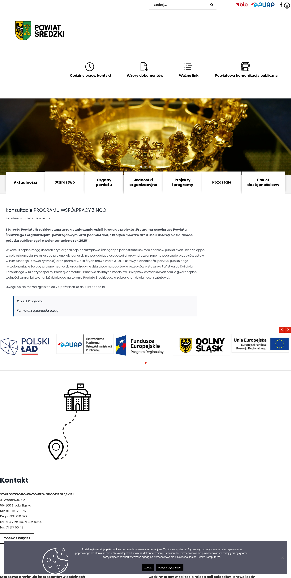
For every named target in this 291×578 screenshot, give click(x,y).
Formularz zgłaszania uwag (37, 310)
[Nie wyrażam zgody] (282, 557)
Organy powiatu (104, 182)
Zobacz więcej (17, 538)
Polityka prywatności (169, 567)
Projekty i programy (182, 182)
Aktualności (25, 182)
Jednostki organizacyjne (143, 182)
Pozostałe (221, 182)
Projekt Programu (30, 301)
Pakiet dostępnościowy (263, 182)
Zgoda (148, 567)
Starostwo (65, 182)
